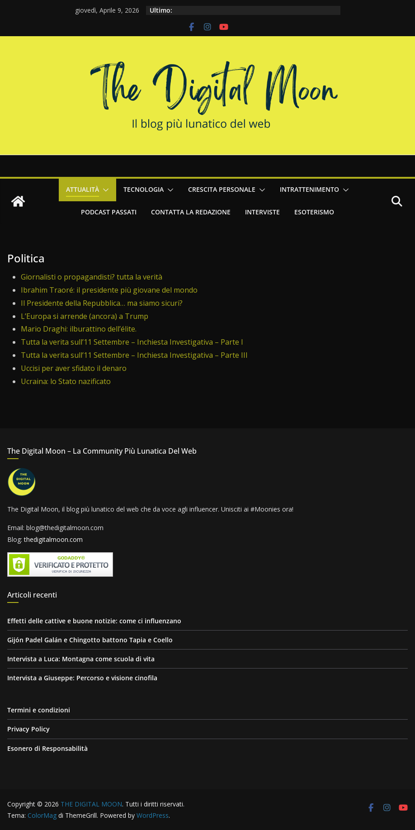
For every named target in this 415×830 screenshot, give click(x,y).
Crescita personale (221, 189)
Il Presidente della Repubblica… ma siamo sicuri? (102, 303)
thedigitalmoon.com (53, 539)
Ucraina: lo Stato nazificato (66, 381)
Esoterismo (314, 212)
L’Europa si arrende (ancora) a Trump (84, 316)
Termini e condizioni (38, 710)
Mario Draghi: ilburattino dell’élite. (79, 329)
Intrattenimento (309, 189)
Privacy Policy (28, 729)
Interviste (262, 212)
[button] (104, 190)
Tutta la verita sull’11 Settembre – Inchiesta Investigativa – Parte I (132, 342)
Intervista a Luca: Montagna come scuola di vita (81, 659)
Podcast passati (109, 212)
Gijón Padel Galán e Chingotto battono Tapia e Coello (90, 640)
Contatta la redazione (191, 212)
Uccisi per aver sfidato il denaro (74, 368)
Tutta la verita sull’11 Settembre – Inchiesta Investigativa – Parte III (134, 355)
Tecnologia (143, 189)
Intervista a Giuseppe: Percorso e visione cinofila (82, 677)
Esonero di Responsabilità (47, 748)
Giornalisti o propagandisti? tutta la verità (91, 277)
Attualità (82, 189)
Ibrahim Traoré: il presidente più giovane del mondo (109, 290)
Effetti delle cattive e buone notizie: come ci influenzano (94, 621)
